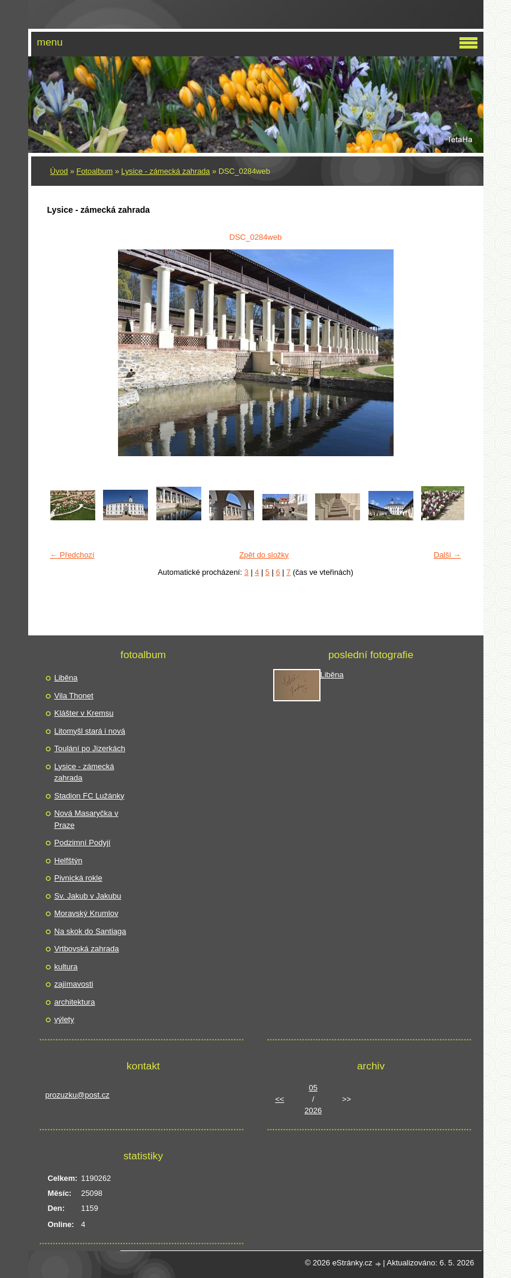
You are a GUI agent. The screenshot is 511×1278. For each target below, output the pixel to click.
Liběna (66, 677)
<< (279, 1099)
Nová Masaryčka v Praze (87, 819)
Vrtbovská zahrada (87, 948)
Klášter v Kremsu (84, 713)
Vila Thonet (74, 695)
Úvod (59, 171)
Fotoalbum (95, 171)
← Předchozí (72, 554)
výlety (64, 1019)
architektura (75, 1001)
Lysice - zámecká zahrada (165, 171)
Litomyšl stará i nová (90, 731)
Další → (447, 554)
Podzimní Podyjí (83, 842)
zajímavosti (74, 983)
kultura (66, 966)
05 (313, 1087)
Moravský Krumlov (87, 913)
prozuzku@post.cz (78, 1094)
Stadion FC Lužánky (90, 795)
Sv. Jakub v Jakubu (88, 895)
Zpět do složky (264, 554)
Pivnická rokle (78, 877)
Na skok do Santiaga (90, 931)
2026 (313, 1110)
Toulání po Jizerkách (90, 748)
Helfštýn (69, 860)
